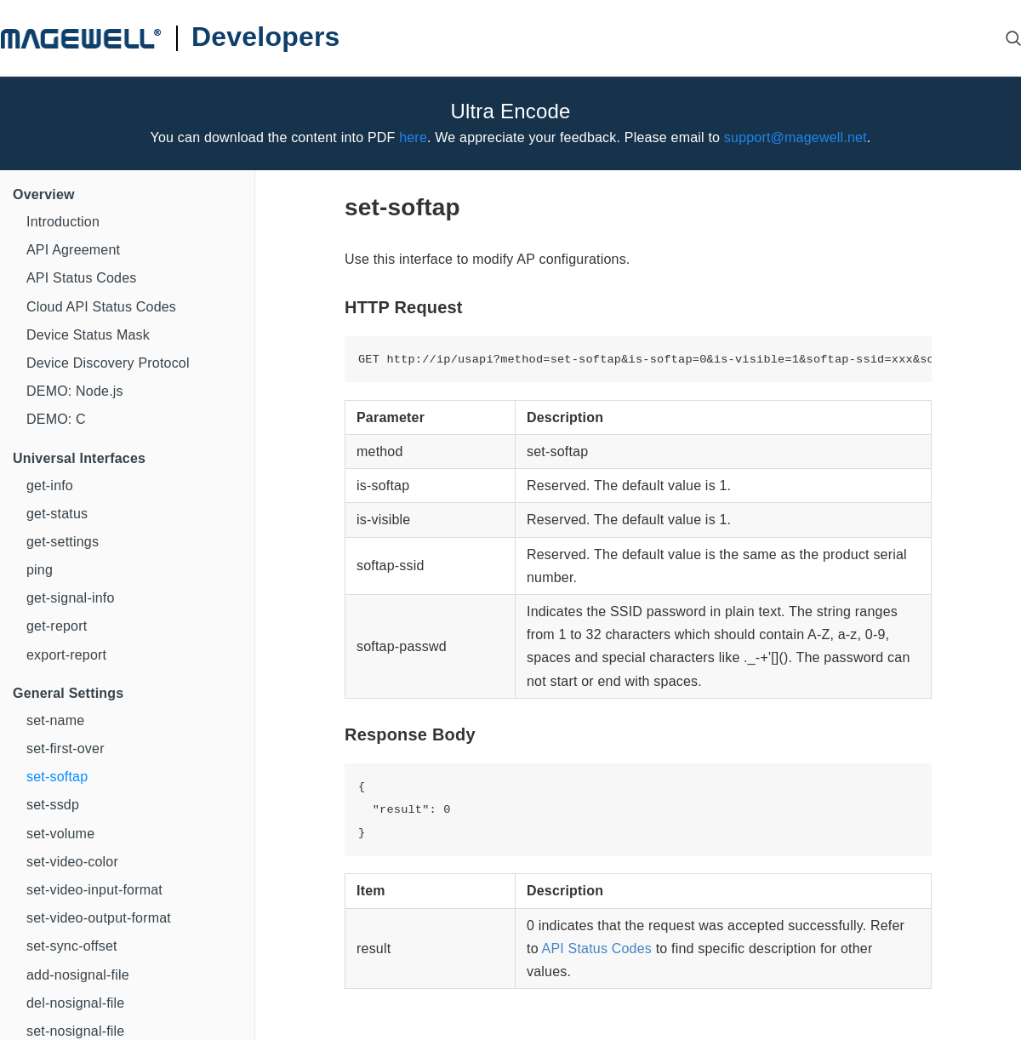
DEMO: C (56, 419)
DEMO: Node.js (74, 391)
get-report (56, 626)
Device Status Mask (88, 335)
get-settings (62, 541)
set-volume (60, 833)
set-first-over (65, 748)
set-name (55, 720)
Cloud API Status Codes (101, 307)
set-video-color (72, 861)
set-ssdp (52, 804)
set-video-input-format (94, 890)
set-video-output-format (98, 918)
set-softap (57, 776)
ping (39, 570)
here (413, 137)
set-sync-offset (71, 946)
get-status (57, 513)
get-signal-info (70, 598)
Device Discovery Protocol (108, 363)
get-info (49, 485)
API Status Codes (81, 278)
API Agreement (73, 250)
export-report (66, 655)
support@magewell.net (795, 137)
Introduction (63, 221)
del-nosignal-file (75, 1003)
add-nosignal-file (77, 975)
